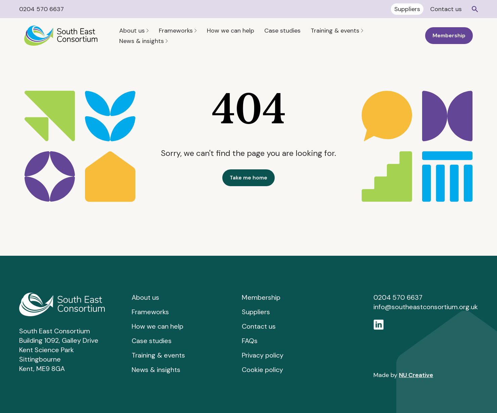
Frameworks (178, 31)
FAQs (250, 340)
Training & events (337, 31)
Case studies (282, 31)
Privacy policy (262, 355)
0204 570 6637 (41, 9)
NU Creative (416, 375)
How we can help (230, 31)
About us (134, 31)
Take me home (248, 177)
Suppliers (407, 9)
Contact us (446, 9)
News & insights (143, 41)
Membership (449, 35)
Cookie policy (262, 369)
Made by (403, 375)
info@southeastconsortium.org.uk (425, 306)
